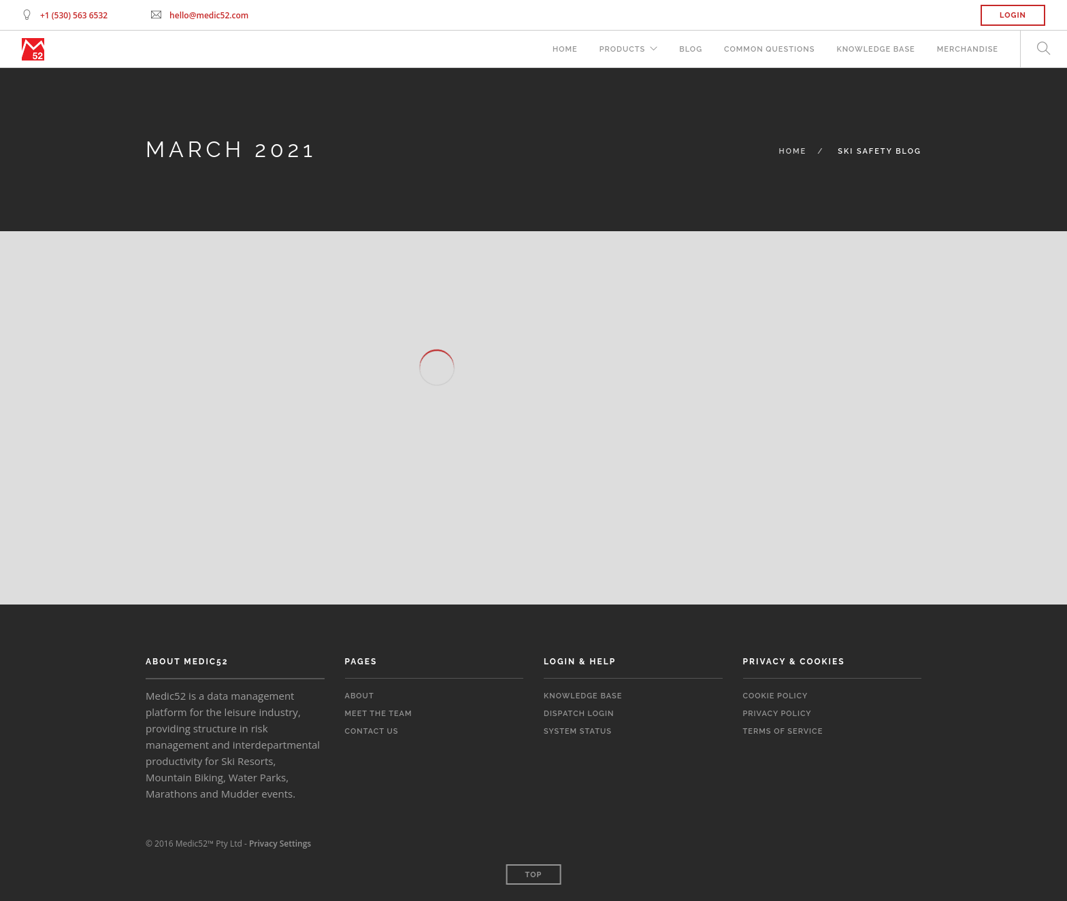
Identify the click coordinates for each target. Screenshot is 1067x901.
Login (1013, 15)
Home (565, 49)
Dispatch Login (579, 713)
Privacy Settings (280, 843)
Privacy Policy (777, 713)
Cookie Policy (775, 696)
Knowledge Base (875, 49)
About (359, 696)
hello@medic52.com (208, 15)
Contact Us (372, 731)
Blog (690, 49)
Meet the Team (378, 713)
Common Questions (769, 49)
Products (623, 49)
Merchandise (967, 49)
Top (533, 874)
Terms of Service (783, 731)
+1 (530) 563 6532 (74, 15)
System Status (578, 731)
